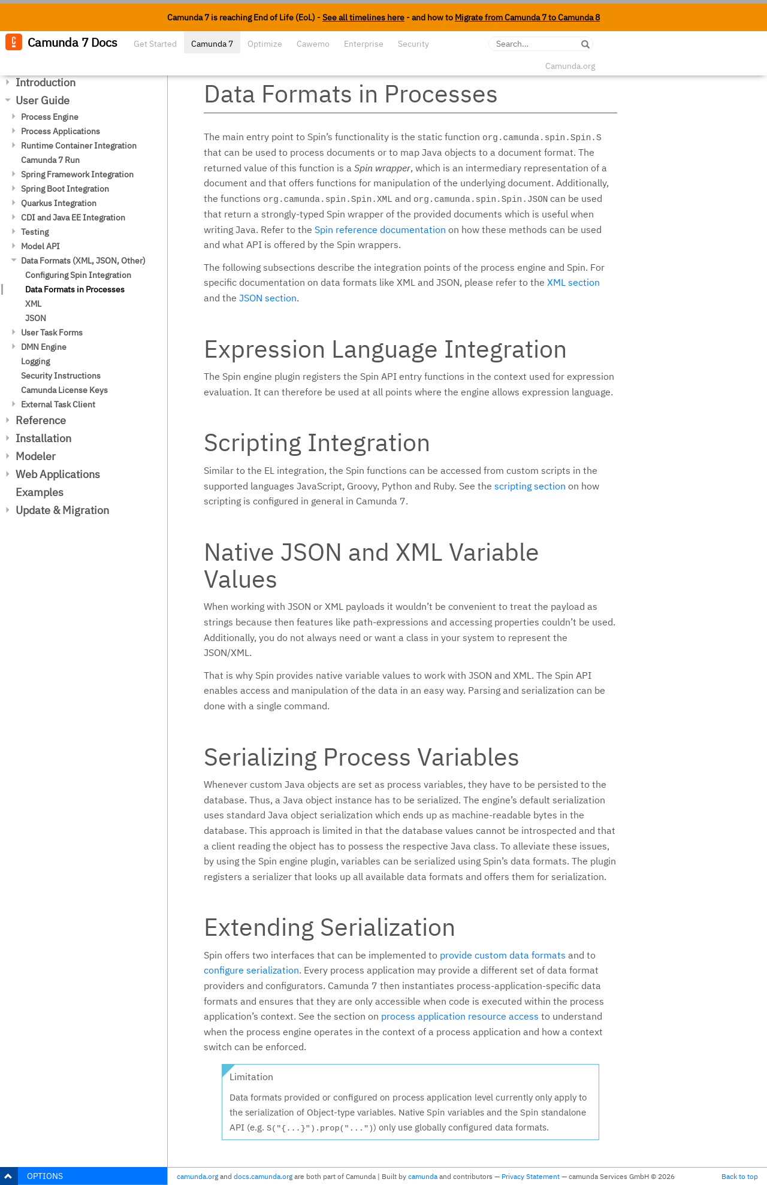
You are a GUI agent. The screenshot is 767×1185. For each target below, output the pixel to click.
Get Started (155, 43)
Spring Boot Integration (65, 188)
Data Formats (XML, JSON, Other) (83, 260)
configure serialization (251, 970)
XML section (573, 282)
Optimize (264, 43)
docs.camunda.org (263, 1176)
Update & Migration (62, 510)
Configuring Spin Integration (78, 275)
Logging (35, 361)
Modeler (36, 456)
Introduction (46, 82)
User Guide (43, 100)
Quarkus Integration (58, 203)
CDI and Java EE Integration (73, 217)
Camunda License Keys (64, 390)
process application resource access (460, 1016)
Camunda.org (570, 66)
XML (33, 303)
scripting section (530, 486)
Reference (41, 420)
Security (413, 43)
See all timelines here (363, 17)
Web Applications (58, 474)
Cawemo (313, 43)
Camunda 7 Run (50, 160)
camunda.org (197, 1176)
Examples (40, 492)
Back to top (739, 1176)
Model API (40, 246)
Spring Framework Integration (77, 174)
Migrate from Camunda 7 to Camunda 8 (527, 17)
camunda (422, 1176)
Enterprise (364, 43)
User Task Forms (52, 332)
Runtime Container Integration (79, 145)
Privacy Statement (531, 1176)
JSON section (268, 298)
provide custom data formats (503, 955)
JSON (35, 318)
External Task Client (58, 404)
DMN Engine (44, 346)
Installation (43, 438)
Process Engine (49, 116)
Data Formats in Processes (75, 289)
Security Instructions (61, 375)
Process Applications (60, 131)
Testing (35, 231)
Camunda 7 (212, 43)
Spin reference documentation (380, 229)
